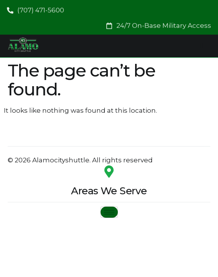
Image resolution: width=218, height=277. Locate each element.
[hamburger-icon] (201, 45)
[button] (158, 24)
